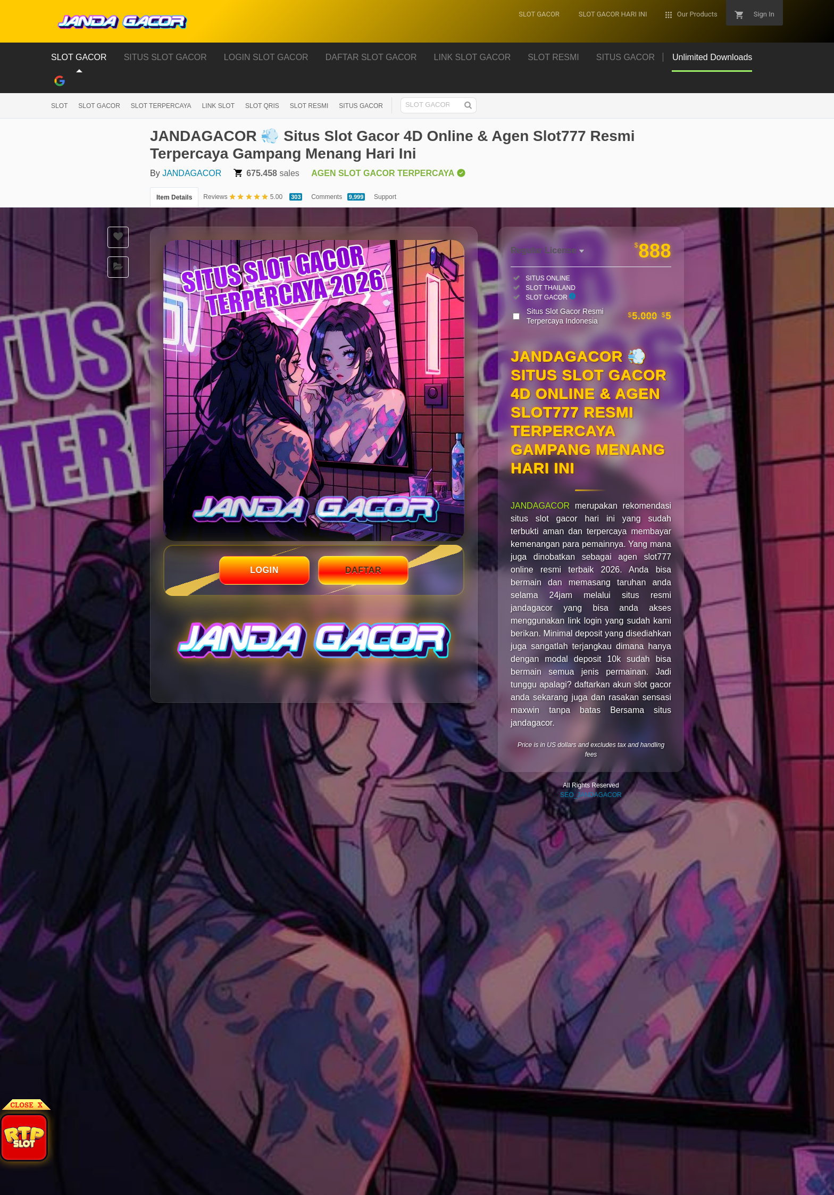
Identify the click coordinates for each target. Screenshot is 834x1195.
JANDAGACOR (191, 173)
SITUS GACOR (361, 106)
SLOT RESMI (309, 106)
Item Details (174, 197)
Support (385, 197)
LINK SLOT (218, 106)
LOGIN (264, 570)
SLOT (59, 106)
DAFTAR (363, 570)
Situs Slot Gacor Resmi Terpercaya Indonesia (599, 316)
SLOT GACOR (99, 106)
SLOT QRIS (262, 106)
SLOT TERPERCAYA (161, 106)
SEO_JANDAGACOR (590, 795)
